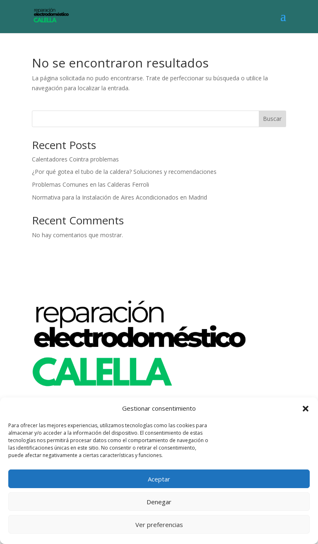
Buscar (272, 119)
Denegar (159, 502)
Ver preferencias (159, 524)
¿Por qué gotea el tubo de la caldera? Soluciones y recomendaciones (124, 172)
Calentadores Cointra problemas (75, 159)
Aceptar (159, 479)
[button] (305, 408)
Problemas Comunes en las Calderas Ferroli (90, 184)
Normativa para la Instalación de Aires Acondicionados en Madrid (119, 197)
